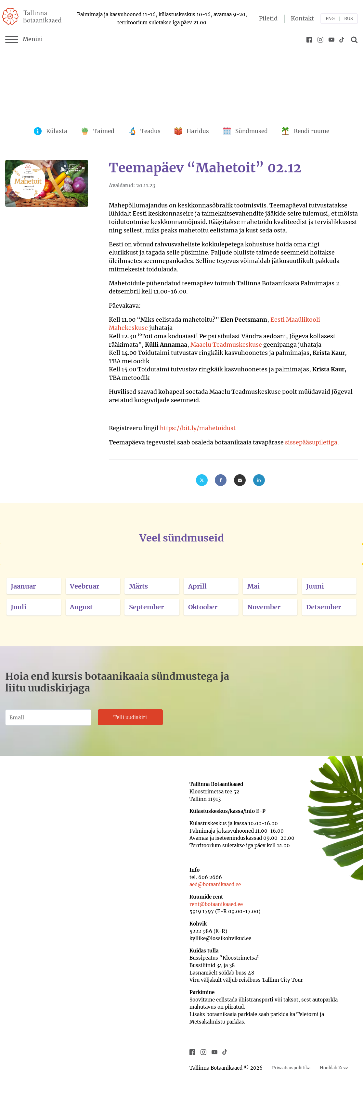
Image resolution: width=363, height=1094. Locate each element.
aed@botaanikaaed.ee (215, 884)
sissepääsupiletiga (311, 442)
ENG (330, 18)
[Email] (240, 480)
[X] (202, 480)
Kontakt (302, 18)
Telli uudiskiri (130, 717)
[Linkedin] (259, 480)
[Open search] (353, 40)
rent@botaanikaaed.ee (216, 904)
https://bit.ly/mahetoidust (198, 428)
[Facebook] (221, 480)
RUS (348, 18)
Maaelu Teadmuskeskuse (226, 344)
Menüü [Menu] (24, 40)
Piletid (268, 18)
